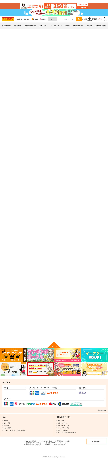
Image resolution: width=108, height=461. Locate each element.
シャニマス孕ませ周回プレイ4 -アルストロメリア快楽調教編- (96, 211)
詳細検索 (84, 19)
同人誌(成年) (18, 26)
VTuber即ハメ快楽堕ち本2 (84, 45)
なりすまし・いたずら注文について (55, 445)
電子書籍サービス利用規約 (33, 443)
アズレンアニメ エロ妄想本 (74, 210)
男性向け (35, 19)
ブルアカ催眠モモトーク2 (52, 45)
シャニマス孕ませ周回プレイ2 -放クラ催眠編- (75, 317)
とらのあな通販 (5, 35)
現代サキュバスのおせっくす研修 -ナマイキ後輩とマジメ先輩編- (33, 264)
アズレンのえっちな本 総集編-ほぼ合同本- (54, 155)
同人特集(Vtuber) (30, 26)
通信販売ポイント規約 (63, 441)
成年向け (26, 19)
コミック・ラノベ (56, 26)
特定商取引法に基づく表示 (33, 445)
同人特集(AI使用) (100, 26)
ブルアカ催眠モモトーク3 (74, 101)
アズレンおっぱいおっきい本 (33, 210)
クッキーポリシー (65, 443)
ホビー (67, 26)
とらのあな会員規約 (46, 441)
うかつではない (67, 45)
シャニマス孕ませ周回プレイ (96, 263)
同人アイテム (43, 26)
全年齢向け (19, 19)
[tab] (96, 66)
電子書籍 (89, 26)
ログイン (100, 19)
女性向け (43, 19)
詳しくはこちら (102, 410)
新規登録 (94, 19)
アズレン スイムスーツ (94, 316)
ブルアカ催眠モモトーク (32, 155)
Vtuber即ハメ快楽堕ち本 (32, 316)
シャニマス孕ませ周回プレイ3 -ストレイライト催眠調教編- (54, 264)
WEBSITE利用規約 (31, 441)
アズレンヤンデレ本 (51, 316)
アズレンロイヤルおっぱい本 (96, 101)
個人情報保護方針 (50, 443)
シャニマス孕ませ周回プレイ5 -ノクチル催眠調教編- (75, 155)
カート (59, 120)
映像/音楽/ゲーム (78, 26)
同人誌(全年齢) (6, 26)
